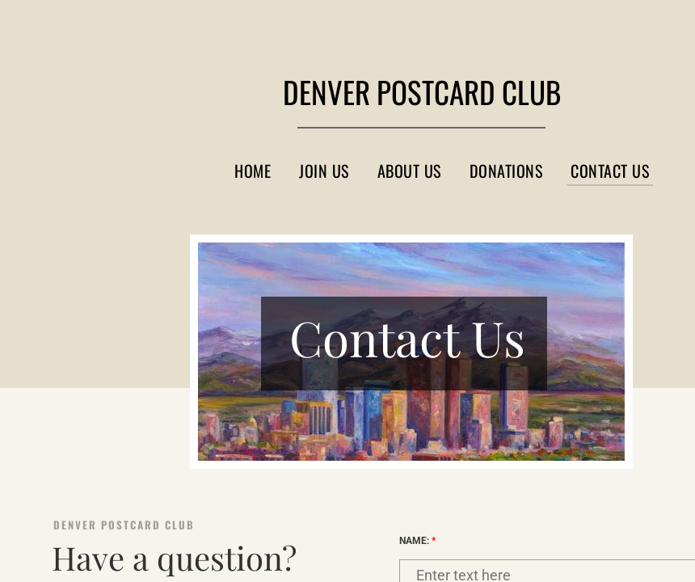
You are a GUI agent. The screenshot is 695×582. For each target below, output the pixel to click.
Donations (506, 170)
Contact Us (610, 172)
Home (252, 170)
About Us (409, 170)
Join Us (324, 170)
